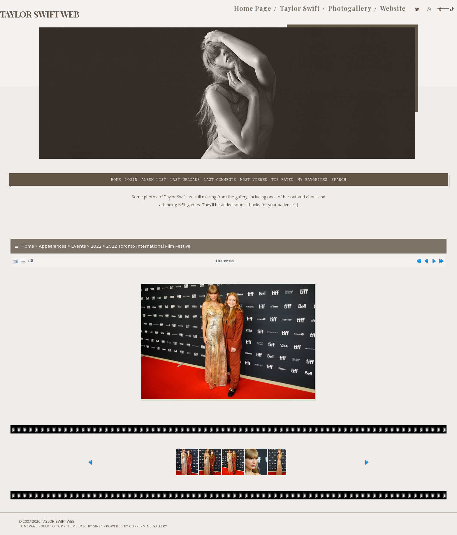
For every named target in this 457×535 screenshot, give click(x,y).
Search (286, 157)
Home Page (190, 11)
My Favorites (260, 157)
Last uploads (132, 157)
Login (78, 157)
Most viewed (201, 157)
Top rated (230, 157)
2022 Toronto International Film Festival (179, 231)
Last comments (167, 157)
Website (330, 11)
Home (63, 157)
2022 (126, 231)
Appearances (82, 231)
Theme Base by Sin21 (105, 519)
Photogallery (287, 11)
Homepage (48, 519)
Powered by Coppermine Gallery (157, 519)
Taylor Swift (237, 11)
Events (108, 231)
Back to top (72, 519)
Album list (101, 157)
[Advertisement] (228, 207)
